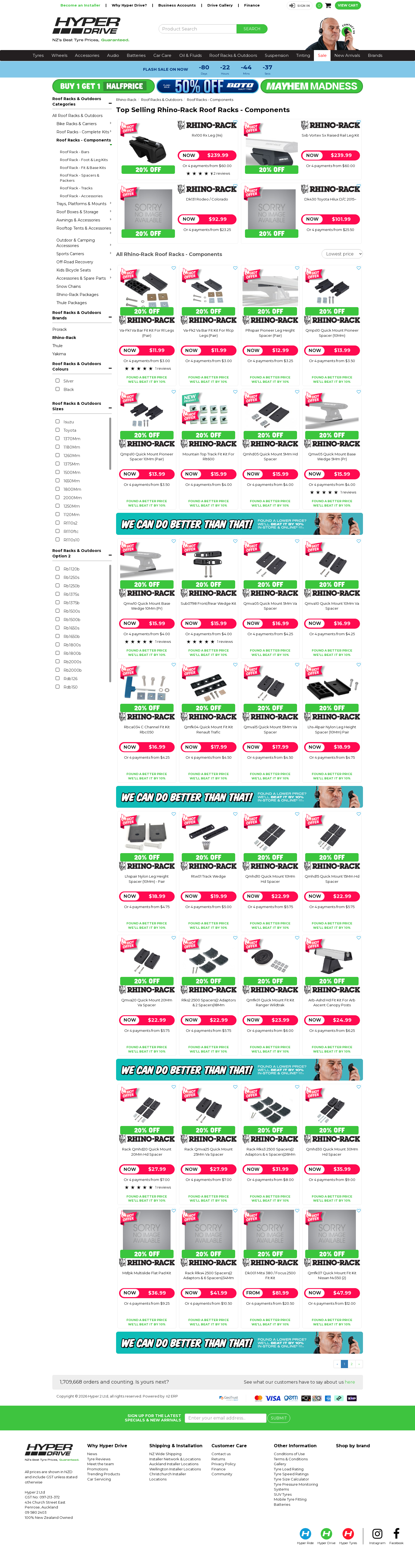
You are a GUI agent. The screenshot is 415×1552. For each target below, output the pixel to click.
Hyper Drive (326, 1536)
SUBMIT (279, 1418)
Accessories (87, 55)
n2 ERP (172, 1396)
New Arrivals (347, 55)
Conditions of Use (289, 1454)
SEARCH (252, 28)
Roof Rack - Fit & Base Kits (83, 167)
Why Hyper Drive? (130, 5)
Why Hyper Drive (107, 1445)
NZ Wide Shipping (165, 1454)
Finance (252, 5)
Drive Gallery (220, 5)
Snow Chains (68, 286)
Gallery (280, 1464)
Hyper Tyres (348, 1536)
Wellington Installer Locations (175, 1469)
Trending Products (103, 1474)
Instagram (377, 1536)
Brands (375, 55)
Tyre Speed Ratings (291, 1474)
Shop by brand (353, 1445)
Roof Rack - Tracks (76, 188)
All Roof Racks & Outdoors (77, 115)
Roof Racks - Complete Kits (83, 131)
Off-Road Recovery (74, 262)
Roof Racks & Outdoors (233, 55)
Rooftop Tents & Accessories (83, 230)
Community (221, 1474)
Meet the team (100, 1464)
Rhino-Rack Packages (77, 294)
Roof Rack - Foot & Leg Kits (84, 160)
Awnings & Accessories (83, 220)
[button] (300, 5)
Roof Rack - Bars (74, 152)
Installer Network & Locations (175, 1459)
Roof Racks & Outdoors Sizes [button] (76, 406)
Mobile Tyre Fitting (290, 1499)
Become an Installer (80, 5)
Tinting (303, 55)
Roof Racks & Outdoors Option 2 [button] (76, 553)
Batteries (136, 55)
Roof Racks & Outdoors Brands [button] (76, 315)
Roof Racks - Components (83, 142)
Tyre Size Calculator (291, 1479)
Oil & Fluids (190, 55)
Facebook (396, 1536)
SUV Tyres (283, 1494)
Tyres (38, 55)
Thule (57, 345)
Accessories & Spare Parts (83, 278)
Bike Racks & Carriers (83, 123)
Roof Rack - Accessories (81, 196)
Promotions (97, 1469)
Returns (218, 1459)
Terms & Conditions (291, 1459)
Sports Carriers (83, 253)
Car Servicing (99, 1479)
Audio (113, 55)
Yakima (59, 353)
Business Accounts (177, 5)
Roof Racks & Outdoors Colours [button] (76, 366)
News (92, 1454)
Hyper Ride (305, 1536)
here (350, 1382)
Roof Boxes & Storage (83, 211)
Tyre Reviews (98, 1459)
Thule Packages (71, 302)
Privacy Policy (223, 1464)
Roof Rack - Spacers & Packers (79, 178)
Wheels (59, 55)
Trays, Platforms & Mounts (83, 203)
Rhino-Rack (64, 337)
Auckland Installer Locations (173, 1464)
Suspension (277, 55)
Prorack (59, 329)
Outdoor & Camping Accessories (83, 243)
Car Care (162, 55)
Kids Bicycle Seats (83, 270)
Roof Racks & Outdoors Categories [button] (76, 101)
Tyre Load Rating (289, 1469)
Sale (322, 55)
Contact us (221, 1454)
